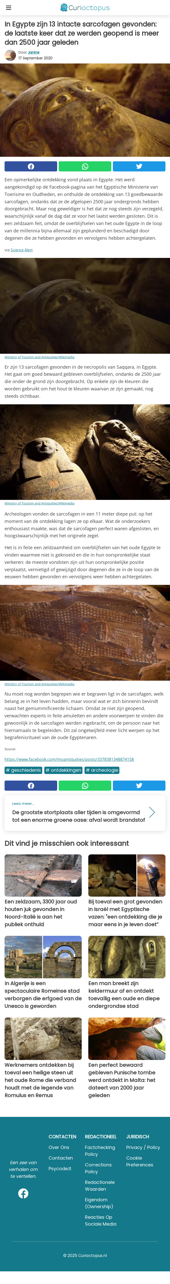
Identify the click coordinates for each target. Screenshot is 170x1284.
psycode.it (60, 1168)
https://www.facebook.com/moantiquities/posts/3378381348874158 (69, 759)
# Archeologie (102, 770)
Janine (33, 52)
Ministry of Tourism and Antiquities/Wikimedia (39, 357)
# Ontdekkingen (63, 770)
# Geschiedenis (23, 770)
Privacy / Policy (143, 1147)
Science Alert (22, 249)
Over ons (59, 1147)
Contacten (61, 1158)
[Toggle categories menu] (9, 7)
